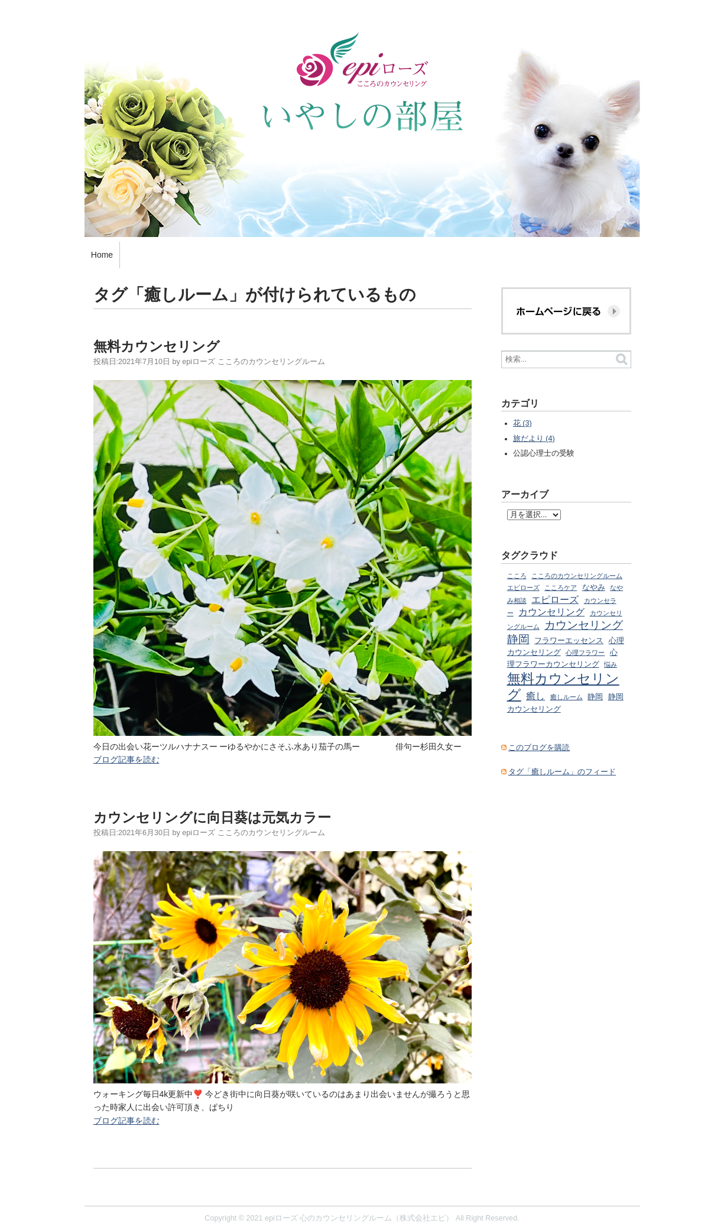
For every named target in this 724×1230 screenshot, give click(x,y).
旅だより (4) (534, 438)
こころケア (560, 587)
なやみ (593, 587)
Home (102, 254)
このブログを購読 (539, 748)
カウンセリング (551, 611)
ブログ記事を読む (126, 759)
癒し (535, 695)
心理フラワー (585, 652)
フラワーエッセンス (568, 641)
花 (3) (522, 423)
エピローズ (555, 599)
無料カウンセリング (156, 346)
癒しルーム (566, 696)
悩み (610, 664)
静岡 (595, 697)
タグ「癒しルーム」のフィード (562, 772)
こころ (517, 575)
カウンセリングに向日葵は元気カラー (212, 817)
